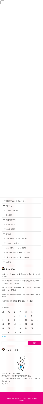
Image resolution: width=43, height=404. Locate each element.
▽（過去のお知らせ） (12, 210)
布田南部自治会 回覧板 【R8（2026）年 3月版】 (18, 301)
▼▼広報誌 (6, 234)
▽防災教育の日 (10, 224)
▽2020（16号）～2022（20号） (16, 238)
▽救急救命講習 (10, 229)
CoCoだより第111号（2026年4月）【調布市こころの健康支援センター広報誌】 (21, 289)
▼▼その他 (6, 262)
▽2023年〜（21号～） (12, 243)
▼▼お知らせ (7, 206)
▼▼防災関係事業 (9, 220)
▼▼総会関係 (7, 215)
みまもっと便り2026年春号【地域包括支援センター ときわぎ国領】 (21, 275)
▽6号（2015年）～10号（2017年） (17, 252)
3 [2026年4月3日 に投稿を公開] (25, 316)
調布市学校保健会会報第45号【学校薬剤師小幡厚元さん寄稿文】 (21, 295)
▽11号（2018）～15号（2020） (16, 248)
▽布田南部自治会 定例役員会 (15, 201)
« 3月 (4, 336)
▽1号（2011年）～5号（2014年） (17, 257)
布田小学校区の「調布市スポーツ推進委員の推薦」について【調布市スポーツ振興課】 (21, 282)
